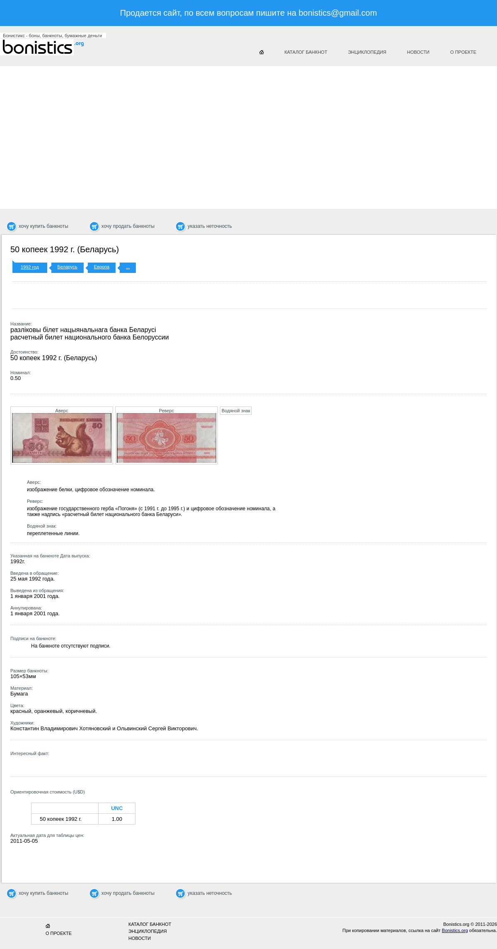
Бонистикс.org (49, 47)
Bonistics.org (455, 930)
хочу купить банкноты (43, 226)
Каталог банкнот (306, 52)
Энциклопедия (367, 52)
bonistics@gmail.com (338, 12)
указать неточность (210, 226)
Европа (102, 266)
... (128, 266)
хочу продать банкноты (127, 226)
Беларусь (67, 266)
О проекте (463, 52)
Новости (418, 52)
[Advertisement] (208, 134)
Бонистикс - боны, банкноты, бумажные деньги (52, 35)
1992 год (30, 267)
